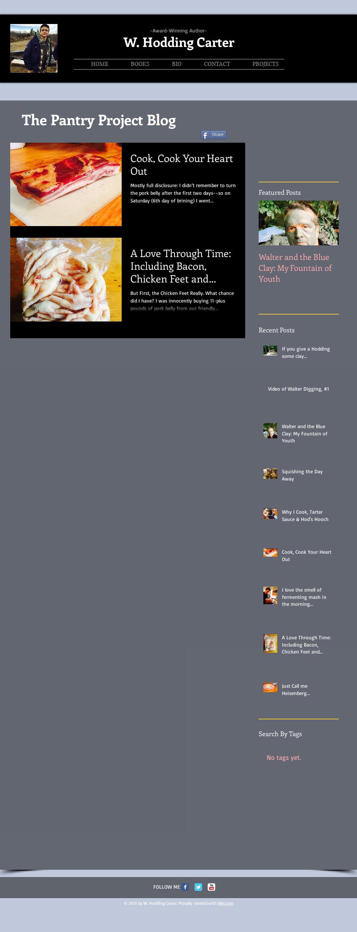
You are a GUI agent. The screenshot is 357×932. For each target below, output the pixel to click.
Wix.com (226, 903)
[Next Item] (327, 223)
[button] (260, 64)
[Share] (214, 134)
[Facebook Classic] (185, 887)
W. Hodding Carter (178, 41)
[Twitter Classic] (198, 887)
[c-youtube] (211, 887)
